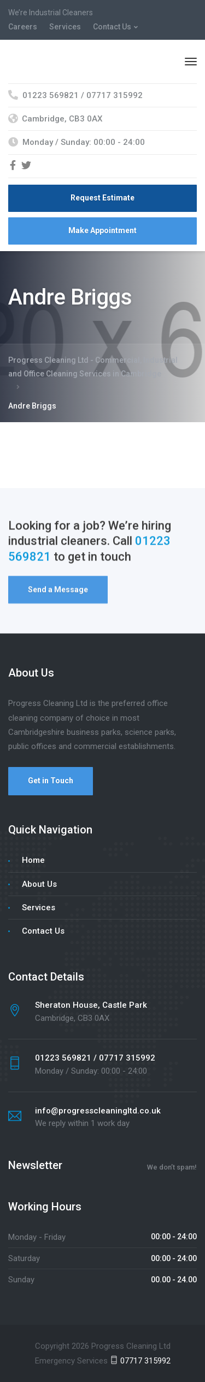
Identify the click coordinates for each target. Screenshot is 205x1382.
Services (65, 26)
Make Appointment (102, 230)
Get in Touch (50, 780)
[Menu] (191, 61)
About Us (39, 884)
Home (33, 860)
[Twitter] (26, 166)
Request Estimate (102, 197)
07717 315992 (140, 1361)
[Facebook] (12, 166)
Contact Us (112, 26)
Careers (22, 26)
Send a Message (58, 591)
